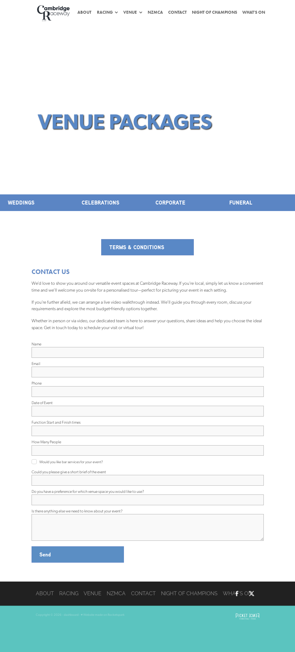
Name (36, 344)
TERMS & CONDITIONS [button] (136, 247)
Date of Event (42, 402)
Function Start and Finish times (56, 422)
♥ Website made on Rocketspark (103, 614)
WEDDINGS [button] (21, 202)
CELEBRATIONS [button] (100, 202)
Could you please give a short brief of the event (69, 472)
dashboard (71, 614)
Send (45, 554)
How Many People (46, 442)
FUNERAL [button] (240, 202)
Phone (37, 383)
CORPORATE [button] (170, 202)
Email (36, 363)
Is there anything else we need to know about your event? (77, 511)
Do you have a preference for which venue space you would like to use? (88, 491)
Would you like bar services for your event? (71, 462)
